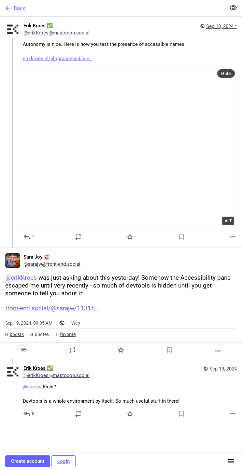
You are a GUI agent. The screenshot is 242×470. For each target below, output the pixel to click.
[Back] (112, 8)
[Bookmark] (181, 237)
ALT (228, 221)
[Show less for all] (233, 8)
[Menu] (231, 461)
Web (75, 323)
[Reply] (29, 237)
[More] (233, 237)
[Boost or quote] (78, 237)
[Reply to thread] (29, 414)
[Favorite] (130, 237)
